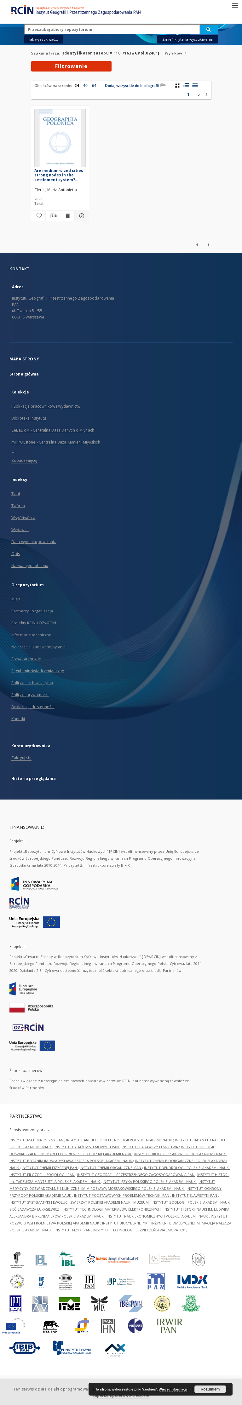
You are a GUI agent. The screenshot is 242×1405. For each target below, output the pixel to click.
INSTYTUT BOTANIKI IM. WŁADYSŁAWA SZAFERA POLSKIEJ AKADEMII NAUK (71, 1160)
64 (94, 85)
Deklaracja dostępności (33, 706)
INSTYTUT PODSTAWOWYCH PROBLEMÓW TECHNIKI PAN (122, 1195)
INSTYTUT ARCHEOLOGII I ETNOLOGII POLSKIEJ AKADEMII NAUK (119, 1140)
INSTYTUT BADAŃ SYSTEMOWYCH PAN (87, 1146)
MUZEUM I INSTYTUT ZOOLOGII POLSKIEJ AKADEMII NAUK (182, 1202)
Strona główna (24, 374)
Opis (15, 553)
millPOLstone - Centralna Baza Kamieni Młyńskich (55, 442)
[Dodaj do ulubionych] (38, 216)
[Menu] (234, 5)
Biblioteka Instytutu (28, 418)
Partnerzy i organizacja (32, 611)
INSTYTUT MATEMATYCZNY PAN (36, 1140)
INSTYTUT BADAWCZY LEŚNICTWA (150, 1146)
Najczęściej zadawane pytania (38, 647)
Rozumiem (210, 1389)
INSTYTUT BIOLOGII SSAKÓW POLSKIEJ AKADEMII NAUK (180, 1153)
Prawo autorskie (26, 659)
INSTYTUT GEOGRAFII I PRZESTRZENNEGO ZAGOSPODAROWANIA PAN (136, 1174)
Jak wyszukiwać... (43, 39)
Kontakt (18, 718)
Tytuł (15, 493)
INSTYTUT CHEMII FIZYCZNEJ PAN (50, 1167)
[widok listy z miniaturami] (186, 85)
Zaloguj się (21, 757)
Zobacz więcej (24, 460)
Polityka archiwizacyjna (32, 682)
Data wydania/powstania (33, 541)
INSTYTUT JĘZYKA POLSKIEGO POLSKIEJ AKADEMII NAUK (150, 1181)
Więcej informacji (173, 1389)
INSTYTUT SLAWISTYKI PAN (195, 1195)
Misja (16, 599)
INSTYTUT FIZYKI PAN (73, 1230)
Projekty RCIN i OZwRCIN (33, 623)
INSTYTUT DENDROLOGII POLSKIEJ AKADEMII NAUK (187, 1167)
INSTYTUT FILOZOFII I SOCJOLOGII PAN (42, 1174)
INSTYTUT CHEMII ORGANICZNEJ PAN (111, 1167)
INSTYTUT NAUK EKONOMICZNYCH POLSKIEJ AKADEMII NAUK (158, 1216)
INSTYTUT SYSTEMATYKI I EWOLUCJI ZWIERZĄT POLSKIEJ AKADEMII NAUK (70, 1202)
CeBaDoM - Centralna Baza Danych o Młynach (52, 430)
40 (85, 85)
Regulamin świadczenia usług (37, 671)
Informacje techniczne (31, 635)
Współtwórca (23, 517)
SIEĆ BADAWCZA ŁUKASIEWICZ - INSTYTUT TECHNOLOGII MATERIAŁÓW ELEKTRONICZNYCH (85, 1209)
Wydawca (20, 529)
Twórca (18, 505)
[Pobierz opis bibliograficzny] (53, 216)
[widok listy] (195, 85)
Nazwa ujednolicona (29, 565)
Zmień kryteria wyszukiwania (187, 39)
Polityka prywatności (30, 694)
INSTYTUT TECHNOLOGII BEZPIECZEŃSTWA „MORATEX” (139, 1230)
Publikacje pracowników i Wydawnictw (45, 406)
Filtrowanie (71, 66)
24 (76, 85)
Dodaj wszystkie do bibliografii (135, 85)
